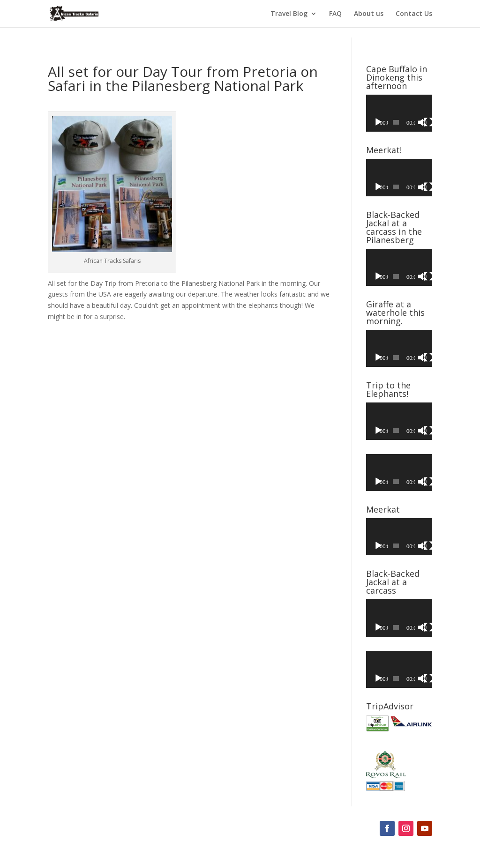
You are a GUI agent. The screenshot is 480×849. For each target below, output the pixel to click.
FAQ (335, 14)
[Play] (378, 122)
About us (368, 14)
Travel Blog (289, 14)
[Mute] (422, 122)
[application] (399, 113)
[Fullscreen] (428, 122)
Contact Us (414, 14)
